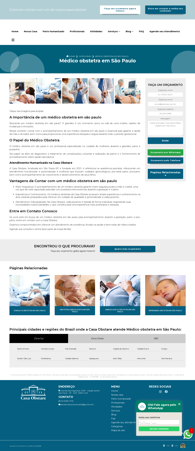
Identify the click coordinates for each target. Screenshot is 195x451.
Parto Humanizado (53, 31)
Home (15, 31)
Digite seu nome (165, 90)
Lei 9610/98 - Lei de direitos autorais (103, 377)
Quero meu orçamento (127, 249)
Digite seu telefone (165, 109)
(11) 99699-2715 (65, 401)
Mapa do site (118, 430)
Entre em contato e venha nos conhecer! (165, 9)
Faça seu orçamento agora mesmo (120, 9)
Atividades (96, 31)
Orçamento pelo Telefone (166, 160)
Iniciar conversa (159, 429)
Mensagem (165, 118)
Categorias (85, 56)
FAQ (141, 31)
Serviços (113, 31)
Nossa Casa (30, 31)
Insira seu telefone (149, 417)
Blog (128, 31)
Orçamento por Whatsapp (165, 152)
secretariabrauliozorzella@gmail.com (76, 404)
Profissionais (77, 31)
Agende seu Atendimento (164, 31)
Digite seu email (165, 99)
